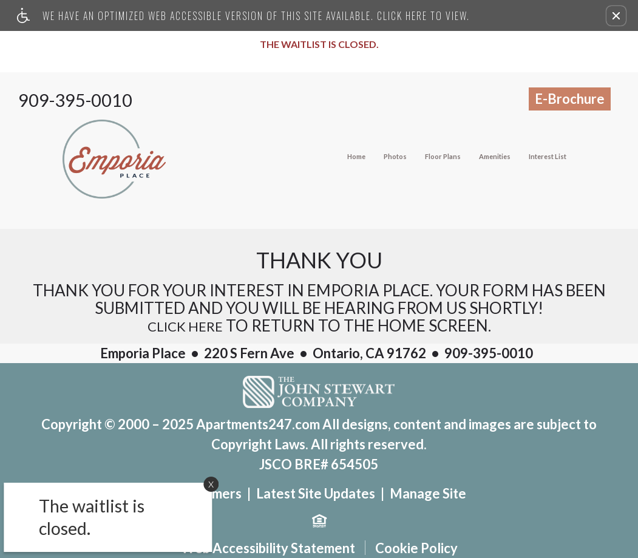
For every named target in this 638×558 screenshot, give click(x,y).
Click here (185, 326)
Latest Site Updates (315, 493)
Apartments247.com (258, 424)
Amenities (495, 156)
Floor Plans (443, 156)
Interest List (547, 156)
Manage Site (428, 493)
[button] (616, 16)
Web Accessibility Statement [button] (268, 548)
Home (356, 156)
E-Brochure (570, 98)
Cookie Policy (416, 548)
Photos (395, 156)
